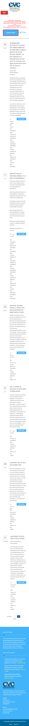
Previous (9, 616)
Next (15, 619)
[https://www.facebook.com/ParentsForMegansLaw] (19, 32)
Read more (21, 119)
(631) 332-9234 (22, 21)
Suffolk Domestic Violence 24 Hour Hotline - (12, 23)
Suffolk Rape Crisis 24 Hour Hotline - (11, 21)
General (12, 362)
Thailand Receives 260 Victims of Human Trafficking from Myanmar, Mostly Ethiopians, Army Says (14, 660)
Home (10, 724)
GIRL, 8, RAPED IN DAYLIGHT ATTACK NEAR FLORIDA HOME (18, 389)
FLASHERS (12, 242)
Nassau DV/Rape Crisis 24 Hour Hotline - (11, 27)
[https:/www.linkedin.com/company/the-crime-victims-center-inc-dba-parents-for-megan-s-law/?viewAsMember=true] (25, 32)
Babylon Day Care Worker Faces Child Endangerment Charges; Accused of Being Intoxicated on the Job (14, 667)
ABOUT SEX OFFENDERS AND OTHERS (13, 130)
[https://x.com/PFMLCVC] (21, 32)
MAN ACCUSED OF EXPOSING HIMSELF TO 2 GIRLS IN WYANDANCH (18, 176)
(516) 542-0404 (23, 27)
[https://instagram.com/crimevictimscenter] (23, 32)
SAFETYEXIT (4, 13)
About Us (16, 724)
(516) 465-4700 (18, 25)
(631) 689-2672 (18, 20)
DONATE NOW (10, 33)
